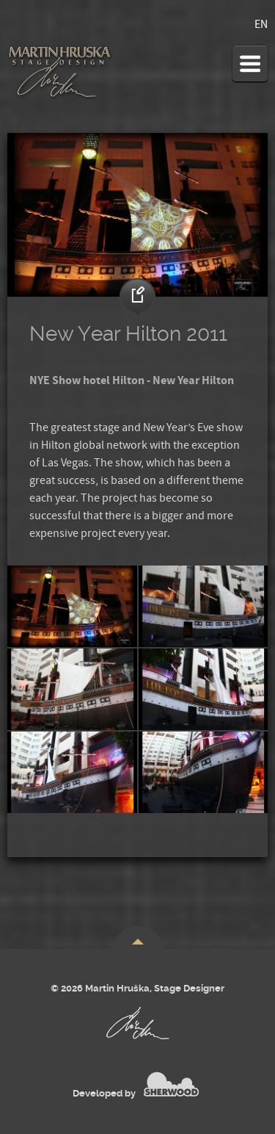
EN (261, 24)
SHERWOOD (171, 1084)
